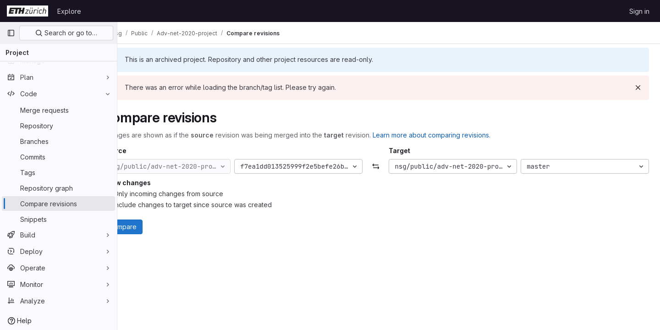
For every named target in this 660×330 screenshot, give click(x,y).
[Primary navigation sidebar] (11, 33)
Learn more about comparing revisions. (457, 135)
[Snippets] (58, 219)
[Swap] (388, 166)
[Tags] (58, 172)
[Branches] (58, 141)
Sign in (639, 11)
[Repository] (58, 125)
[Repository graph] (58, 188)
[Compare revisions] (58, 203)
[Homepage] (27, 11)
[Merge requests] (58, 110)
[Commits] (58, 156)
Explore (69, 11)
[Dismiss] (638, 87)
